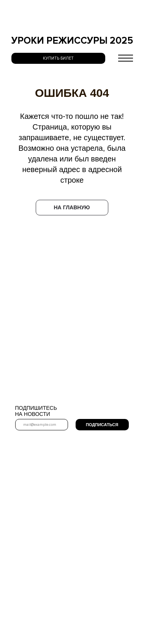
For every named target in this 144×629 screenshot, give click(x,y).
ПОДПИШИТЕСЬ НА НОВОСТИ (36, 411)
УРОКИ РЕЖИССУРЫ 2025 (72, 40)
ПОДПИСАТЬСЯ (102, 424)
